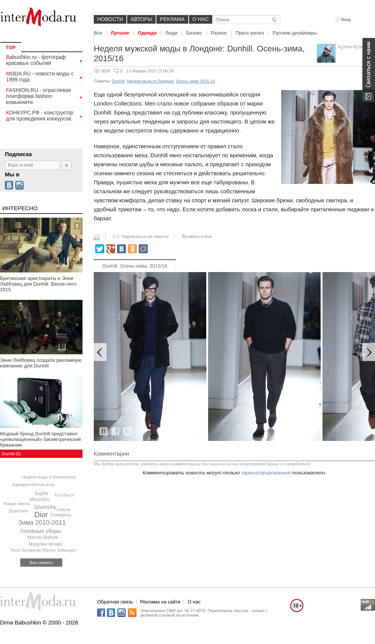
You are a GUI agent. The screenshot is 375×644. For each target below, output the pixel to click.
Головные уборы (40, 531)
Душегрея (18, 511)
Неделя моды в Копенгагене (49, 477)
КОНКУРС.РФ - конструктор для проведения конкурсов (40, 116)
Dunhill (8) (11, 453)
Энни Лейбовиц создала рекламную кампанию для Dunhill (41, 363)
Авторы (141, 19)
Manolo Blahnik (42, 537)
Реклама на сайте (160, 602)
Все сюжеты (41, 562)
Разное (219, 33)
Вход (343, 19)
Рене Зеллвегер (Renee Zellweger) (43, 550)
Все (98, 33)
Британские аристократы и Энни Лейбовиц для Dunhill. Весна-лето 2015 (38, 283)
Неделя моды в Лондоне (150, 81)
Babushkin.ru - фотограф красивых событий (36, 60)
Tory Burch (64, 495)
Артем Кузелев (354, 47)
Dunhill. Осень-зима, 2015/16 (134, 266)
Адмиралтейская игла (33, 484)
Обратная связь (115, 602)
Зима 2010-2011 (42, 522)
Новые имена (16, 503)
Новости (110, 19)
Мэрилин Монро (45, 544)
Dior (41, 514)
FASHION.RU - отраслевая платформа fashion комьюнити (38, 96)
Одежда (147, 33)
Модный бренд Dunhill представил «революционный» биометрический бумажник (40, 439)
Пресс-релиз (250, 33)
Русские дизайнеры (295, 33)
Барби (41, 493)
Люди (171, 33)
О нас (200, 19)
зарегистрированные (266, 472)
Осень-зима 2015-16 (195, 81)
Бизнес (194, 33)
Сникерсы (60, 515)
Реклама (172, 19)
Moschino (39, 499)
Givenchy (45, 507)
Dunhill (118, 81)
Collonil (63, 509)
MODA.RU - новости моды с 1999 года (40, 77)
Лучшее (120, 33)
